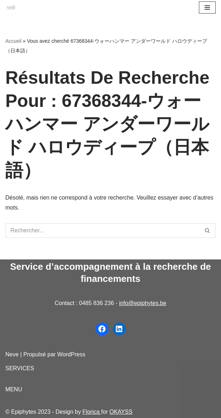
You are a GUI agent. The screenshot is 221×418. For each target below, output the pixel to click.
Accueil (13, 41)
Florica (91, 412)
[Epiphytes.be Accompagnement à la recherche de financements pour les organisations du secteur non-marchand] (11, 7)
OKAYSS (121, 412)
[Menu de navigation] (207, 7)
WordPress (71, 354)
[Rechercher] (102, 230)
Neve (12, 354)
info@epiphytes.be (142, 303)
